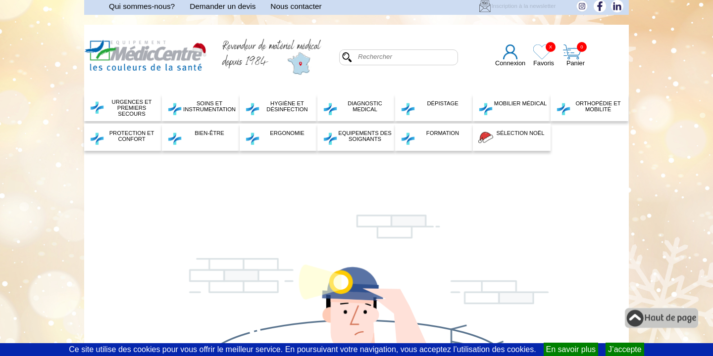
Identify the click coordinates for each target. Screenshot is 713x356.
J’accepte (625, 349)
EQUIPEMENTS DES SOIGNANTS (357, 137)
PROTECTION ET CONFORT (122, 137)
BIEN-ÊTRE (195, 137)
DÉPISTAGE (429, 107)
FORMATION (430, 137)
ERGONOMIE (275, 137)
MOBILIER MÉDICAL (512, 107)
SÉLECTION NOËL (511, 137)
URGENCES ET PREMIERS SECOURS (121, 108)
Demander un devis (222, 6)
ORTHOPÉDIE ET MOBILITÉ (588, 107)
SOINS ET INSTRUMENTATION (201, 107)
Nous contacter (295, 6)
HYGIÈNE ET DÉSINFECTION (276, 107)
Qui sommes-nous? (142, 6)
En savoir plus (571, 349)
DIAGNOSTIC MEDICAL (352, 107)
